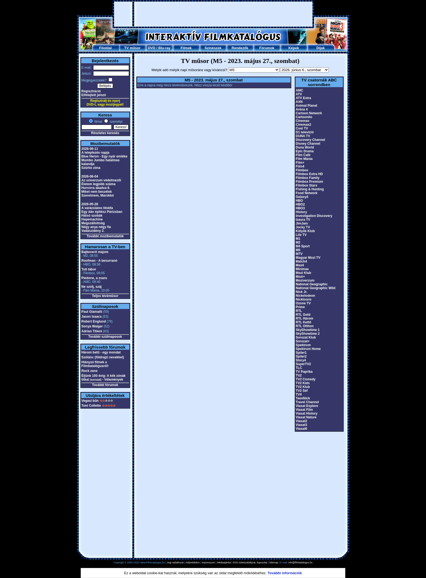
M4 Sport (303, 246)
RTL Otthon (305, 326)
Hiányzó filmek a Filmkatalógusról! (95, 364)
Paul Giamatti (92, 312)
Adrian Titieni (92, 331)
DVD (151, 48)
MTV (299, 254)
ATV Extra (303, 98)
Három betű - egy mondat (101, 352)
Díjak (320, 48)
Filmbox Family (308, 178)
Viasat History (307, 413)
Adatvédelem (193, 562)
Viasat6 (301, 429)
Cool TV (302, 128)
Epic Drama (305, 151)
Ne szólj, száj (92, 287)
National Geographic (312, 284)
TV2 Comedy (306, 379)
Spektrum (303, 345)
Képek (293, 48)
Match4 (301, 261)
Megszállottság (93, 223)
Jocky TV (303, 227)
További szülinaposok (105, 337)
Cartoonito (304, 117)
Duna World (305, 147)
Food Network (307, 193)
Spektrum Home (308, 349)
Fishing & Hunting (310, 189)
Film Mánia (304, 159)
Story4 (301, 360)
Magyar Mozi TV (308, 258)
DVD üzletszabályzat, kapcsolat (250, 562)
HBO (299, 201)
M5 (298, 250)
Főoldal (105, 48)
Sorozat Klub (306, 337)
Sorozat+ (303, 341)
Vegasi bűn (90, 401)
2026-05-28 (90, 204)
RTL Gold (303, 315)
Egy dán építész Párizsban (102, 212)
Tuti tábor (89, 269)
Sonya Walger (92, 326)
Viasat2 (301, 421)
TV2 (299, 375)
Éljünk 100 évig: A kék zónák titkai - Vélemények (104, 377)
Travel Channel (307, 402)
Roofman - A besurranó (99, 261)
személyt (116, 122)
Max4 (300, 265)
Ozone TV (303, 303)
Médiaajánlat (224, 562)
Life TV (301, 235)
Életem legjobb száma (98, 184)
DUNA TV (303, 136)
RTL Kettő (303, 322)
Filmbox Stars (306, 185)
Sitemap (273, 562)
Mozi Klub (303, 273)
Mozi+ (300, 277)
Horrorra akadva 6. (96, 188)
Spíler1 (301, 353)
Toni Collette (91, 406)
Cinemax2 (303, 125)
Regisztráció (91, 91)
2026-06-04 (90, 176)
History (301, 212)
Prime (300, 307)
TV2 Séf (302, 391)
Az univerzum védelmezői (101, 180)
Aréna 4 (302, 109)
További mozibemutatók (105, 236)
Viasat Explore (307, 406)
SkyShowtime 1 (308, 330)
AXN (299, 102)
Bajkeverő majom (95, 252)
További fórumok (105, 385)
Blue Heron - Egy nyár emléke (104, 156)
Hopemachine (92, 219)
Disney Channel (308, 144)
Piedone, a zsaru (94, 278)
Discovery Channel (310, 140)
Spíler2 (301, 356)
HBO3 (300, 208)
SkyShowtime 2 (308, 334)
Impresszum (208, 562)
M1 (298, 239)
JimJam (302, 223)
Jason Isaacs (92, 316)
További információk (285, 573)
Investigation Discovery (314, 216)
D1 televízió (305, 132)
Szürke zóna (91, 168)
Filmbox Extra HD (309, 174)
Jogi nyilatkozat (175, 562)
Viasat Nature (306, 417)
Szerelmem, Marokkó (98, 195)
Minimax (302, 269)
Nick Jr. (302, 292)
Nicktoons (304, 299)
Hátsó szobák (92, 215)
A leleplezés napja (95, 152)
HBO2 (300, 204)
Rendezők (239, 48)
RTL (299, 311)
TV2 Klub (303, 387)
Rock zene (90, 371)
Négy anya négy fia (96, 227)
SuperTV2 (303, 364)
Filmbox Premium (309, 182)
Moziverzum (305, 280)
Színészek (213, 48)
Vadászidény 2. (93, 231)
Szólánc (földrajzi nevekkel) (103, 357)
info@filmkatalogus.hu (301, 562)
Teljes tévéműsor (105, 296)
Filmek (186, 48)
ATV (299, 94)
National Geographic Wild (316, 288)
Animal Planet (306, 106)
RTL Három (304, 318)
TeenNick (303, 398)
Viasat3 (301, 425)
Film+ (300, 163)
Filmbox (302, 170)
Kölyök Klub (305, 231)
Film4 (300, 166)
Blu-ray (164, 48)
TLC (299, 368)
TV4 (299, 394)
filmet (97, 122)
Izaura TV (303, 220)
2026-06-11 (90, 149)
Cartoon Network (309, 113)
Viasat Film (304, 410)
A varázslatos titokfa (97, 208)
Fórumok (266, 48)
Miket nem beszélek (97, 192)
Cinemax (302, 121)
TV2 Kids (303, 383)
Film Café (303, 155)
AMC (299, 90)
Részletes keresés (105, 133)
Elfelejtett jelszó (94, 95)
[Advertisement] (213, 14)
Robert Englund (94, 321)
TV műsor (132, 48)
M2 (298, 242)
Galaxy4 (302, 197)
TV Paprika (304, 372)
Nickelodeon (305, 296)
